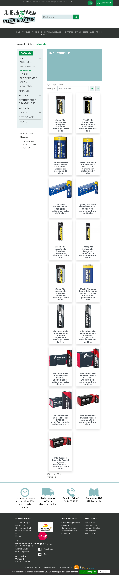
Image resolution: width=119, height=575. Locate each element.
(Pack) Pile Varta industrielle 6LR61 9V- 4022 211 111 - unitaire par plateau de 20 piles (88, 294)
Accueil (26, 53)
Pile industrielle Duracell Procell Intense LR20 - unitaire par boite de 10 (87, 420)
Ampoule (24, 91)
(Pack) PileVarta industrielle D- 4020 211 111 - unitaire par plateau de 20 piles (60, 167)
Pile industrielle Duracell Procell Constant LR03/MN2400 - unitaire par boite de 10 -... (87, 336)
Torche (23, 95)
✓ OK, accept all (88, 572)
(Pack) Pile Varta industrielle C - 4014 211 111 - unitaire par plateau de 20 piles (88, 167)
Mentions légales (92, 528)
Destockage (26, 117)
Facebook (45, 549)
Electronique (27, 66)
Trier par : (51, 88)
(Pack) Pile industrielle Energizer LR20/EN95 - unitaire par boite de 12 (60, 125)
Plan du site (89, 533)
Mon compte (90, 531)
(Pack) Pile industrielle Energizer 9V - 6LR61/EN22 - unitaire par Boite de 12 (88, 125)
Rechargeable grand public (27, 101)
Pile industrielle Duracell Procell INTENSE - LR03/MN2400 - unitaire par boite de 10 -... (60, 378)
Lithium (24, 74)
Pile (21, 58)
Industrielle (27, 70)
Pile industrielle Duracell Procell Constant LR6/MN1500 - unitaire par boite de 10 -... (60, 336)
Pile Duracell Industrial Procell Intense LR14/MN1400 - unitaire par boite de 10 (60, 463)
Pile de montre (28, 78)
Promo (23, 122)
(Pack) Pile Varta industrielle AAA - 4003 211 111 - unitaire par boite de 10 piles (87, 208)
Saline (23, 82)
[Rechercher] (57, 17)
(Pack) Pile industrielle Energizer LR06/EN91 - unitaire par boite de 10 (60, 252)
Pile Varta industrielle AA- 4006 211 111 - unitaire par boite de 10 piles (60, 208)
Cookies (60, 567)
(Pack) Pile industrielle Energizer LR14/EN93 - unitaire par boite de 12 (60, 294)
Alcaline (24, 62)
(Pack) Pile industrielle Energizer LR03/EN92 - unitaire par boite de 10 (87, 252)
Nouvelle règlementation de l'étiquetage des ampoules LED (47, 2)
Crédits (79, 567)
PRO (90, 3)
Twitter (44, 554)
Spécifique (26, 86)
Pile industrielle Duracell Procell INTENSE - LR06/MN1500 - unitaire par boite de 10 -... (87, 378)
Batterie (24, 108)
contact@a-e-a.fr (22, 551)
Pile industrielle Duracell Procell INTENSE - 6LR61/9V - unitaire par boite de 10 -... (60, 420)
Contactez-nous (68, 528)
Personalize (104, 572)
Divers (23, 112)
